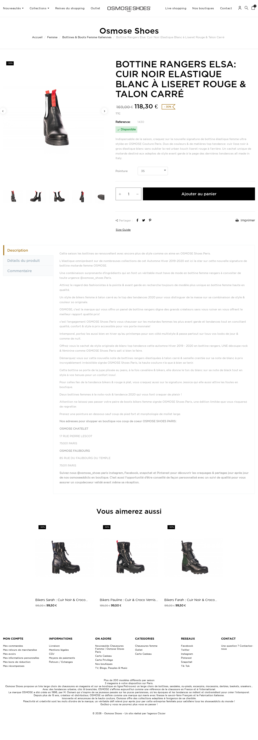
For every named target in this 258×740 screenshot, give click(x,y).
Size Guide (123, 229)
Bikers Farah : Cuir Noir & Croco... (190, 600)
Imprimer (245, 220)
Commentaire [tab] (19, 271)
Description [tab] (17, 250)
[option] (54, 120)
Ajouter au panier (198, 194)
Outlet (139, 649)
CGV (51, 654)
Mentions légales (59, 649)
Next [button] (104, 111)
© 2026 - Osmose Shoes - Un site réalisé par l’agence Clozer (129, 713)
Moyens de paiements (62, 658)
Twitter (185, 649)
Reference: (122, 122)
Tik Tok (185, 666)
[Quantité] (128, 194)
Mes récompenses (13, 666)
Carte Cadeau (103, 656)
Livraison (54, 645)
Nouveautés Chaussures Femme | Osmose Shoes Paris (109, 648)
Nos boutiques (103, 664)
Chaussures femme (146, 645)
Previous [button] (3, 111)
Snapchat (186, 662)
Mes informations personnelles (21, 658)
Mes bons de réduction (16, 662)
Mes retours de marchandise (20, 649)
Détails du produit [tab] (23, 260)
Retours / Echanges (61, 662)
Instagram (187, 654)
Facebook (187, 645)
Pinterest (186, 658)
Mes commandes (13, 645)
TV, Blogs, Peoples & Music (111, 668)
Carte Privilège (104, 660)
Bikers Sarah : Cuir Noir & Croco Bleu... (60, 600)
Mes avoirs (9, 654)
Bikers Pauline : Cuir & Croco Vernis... (129, 600)
